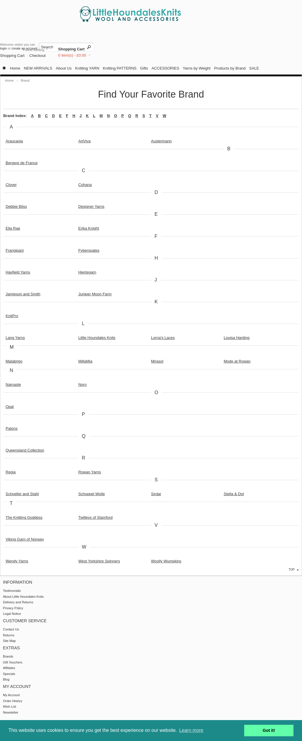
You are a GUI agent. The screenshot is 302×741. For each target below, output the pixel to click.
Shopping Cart (71, 49)
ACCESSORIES (165, 68)
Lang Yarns (15, 337)
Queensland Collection (25, 450)
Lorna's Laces (163, 337)
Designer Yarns (91, 206)
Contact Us (11, 629)
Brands (8, 656)
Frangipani (15, 250)
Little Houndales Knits (97, 337)
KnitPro (12, 316)
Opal (10, 406)
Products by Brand (230, 68)
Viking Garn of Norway (25, 539)
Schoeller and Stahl (22, 494)
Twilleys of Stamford (95, 517)
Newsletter (10, 712)
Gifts (144, 68)
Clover (11, 184)
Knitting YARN (87, 68)
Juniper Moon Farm (95, 294)
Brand (25, 80)
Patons (11, 428)
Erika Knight (88, 228)
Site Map (9, 641)
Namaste (13, 384)
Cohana (85, 184)
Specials (9, 674)
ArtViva (84, 141)
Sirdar (156, 494)
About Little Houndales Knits (23, 596)
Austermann (161, 141)
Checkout (37, 55)
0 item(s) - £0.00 (72, 55)
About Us (63, 68)
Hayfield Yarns (18, 272)
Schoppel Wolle (91, 494)
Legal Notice (12, 613)
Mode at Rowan (237, 361)
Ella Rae (13, 228)
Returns (8, 635)
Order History (12, 701)
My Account (11, 695)
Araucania (14, 141)
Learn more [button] (191, 730)
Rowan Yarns (89, 472)
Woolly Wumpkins (166, 561)
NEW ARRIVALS (38, 68)
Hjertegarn (87, 272)
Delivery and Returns (18, 602)
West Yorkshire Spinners (99, 561)
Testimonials (12, 590)
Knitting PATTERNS (120, 68)
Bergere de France (21, 163)
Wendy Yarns (17, 561)
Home (15, 68)
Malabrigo (14, 361)
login (3, 48)
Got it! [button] (269, 730)
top (292, 569)
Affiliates (9, 668)
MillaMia (85, 361)
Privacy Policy (13, 608)
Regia (11, 472)
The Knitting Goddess (24, 517)
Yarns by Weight (197, 68)
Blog (6, 679)
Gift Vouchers (12, 662)
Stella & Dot (234, 494)
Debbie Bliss (16, 206)
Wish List (9, 706)
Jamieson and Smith (23, 294)
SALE (254, 68)
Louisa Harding (237, 337)
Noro (82, 384)
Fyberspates (89, 250)
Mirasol (157, 361)
